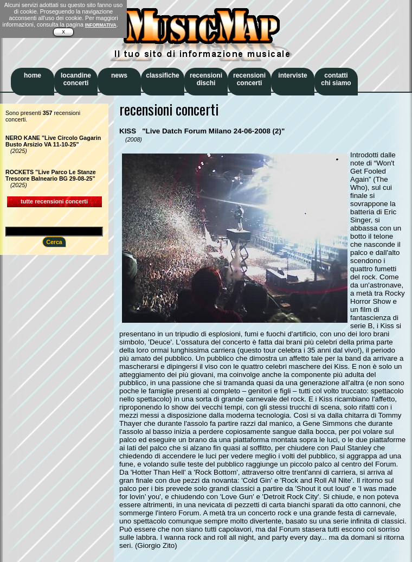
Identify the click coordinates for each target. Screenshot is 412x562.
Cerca (54, 242)
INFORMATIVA (101, 25)
